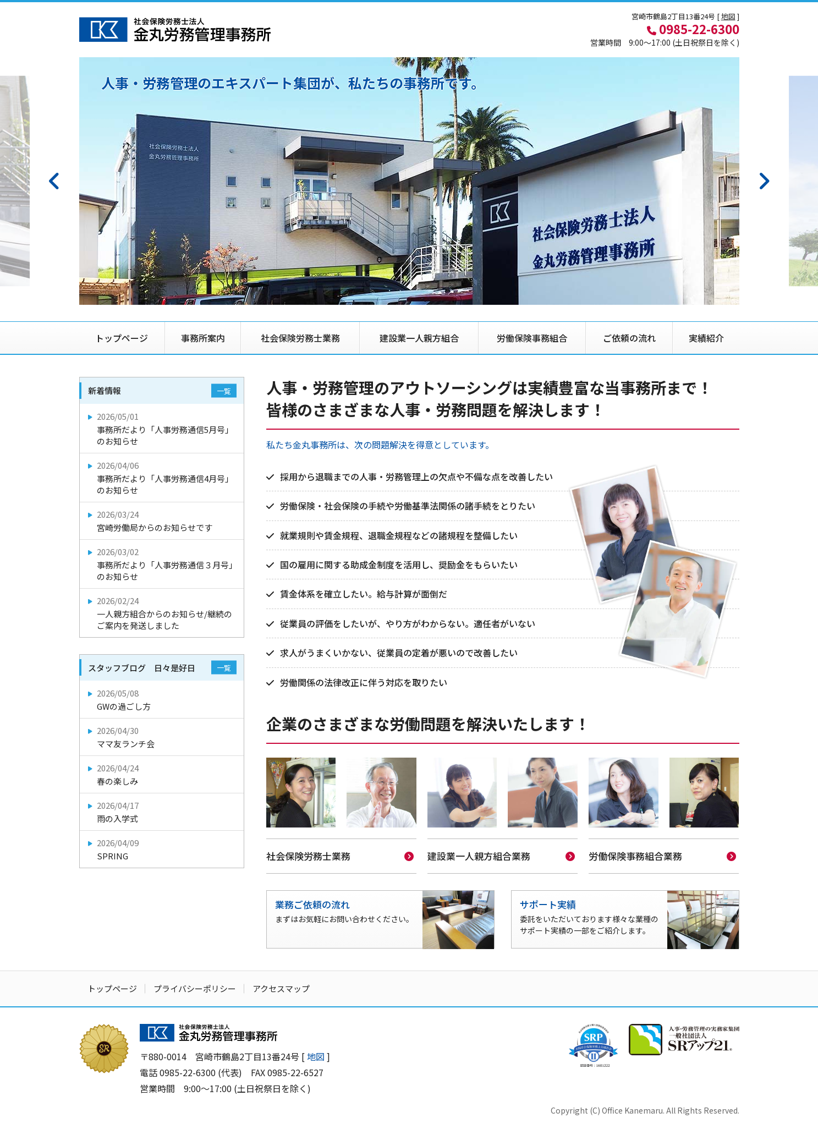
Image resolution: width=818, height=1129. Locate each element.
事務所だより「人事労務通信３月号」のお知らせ (162, 564)
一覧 (224, 391)
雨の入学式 (162, 811)
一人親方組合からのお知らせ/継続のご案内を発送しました (162, 613)
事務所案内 (203, 337)
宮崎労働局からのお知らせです (162, 520)
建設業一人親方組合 (419, 337)
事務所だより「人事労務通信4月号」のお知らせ (162, 477)
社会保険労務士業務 (300, 337)
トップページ (121, 337)
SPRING (162, 849)
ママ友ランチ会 (162, 737)
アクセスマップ (281, 987)
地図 (728, 16)
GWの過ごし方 (162, 699)
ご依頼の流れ (629, 337)
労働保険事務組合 (532, 337)
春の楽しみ (162, 774)
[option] (409, 181)
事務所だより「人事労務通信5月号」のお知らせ (162, 428)
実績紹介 (706, 337)
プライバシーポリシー (194, 987)
